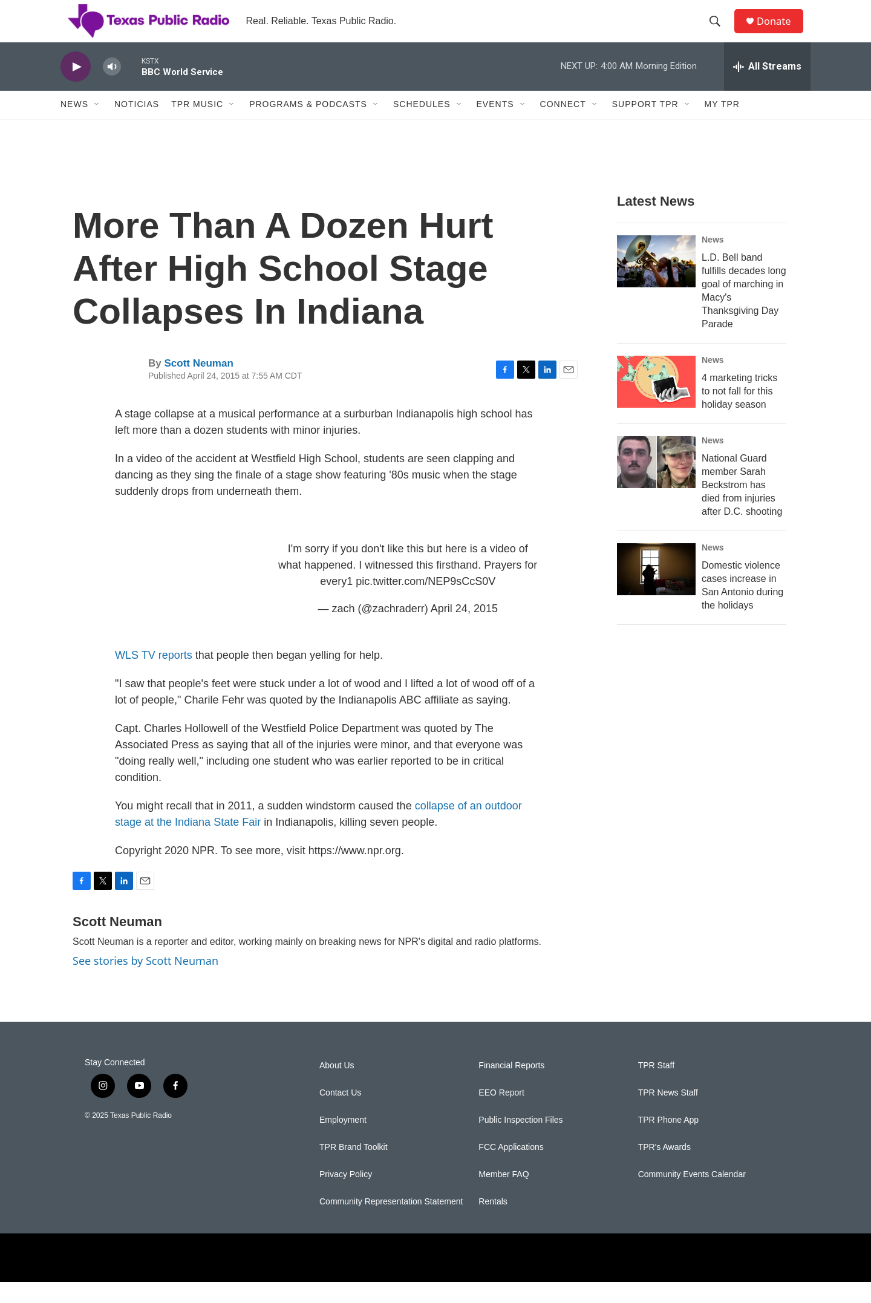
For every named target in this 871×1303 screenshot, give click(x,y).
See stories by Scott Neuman (145, 982)
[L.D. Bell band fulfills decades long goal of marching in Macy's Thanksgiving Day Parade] (656, 282)
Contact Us (340, 1113)
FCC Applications (510, 1168)
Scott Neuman (198, 384)
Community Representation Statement (391, 1222)
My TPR (722, 126)
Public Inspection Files (520, 1141)
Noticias (136, 126)
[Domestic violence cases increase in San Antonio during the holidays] (656, 590)
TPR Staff (656, 1086)
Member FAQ (503, 1195)
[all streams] (767, 88)
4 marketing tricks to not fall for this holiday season (739, 412)
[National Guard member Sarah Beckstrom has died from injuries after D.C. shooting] (656, 483)
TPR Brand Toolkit (353, 1168)
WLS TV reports (153, 676)
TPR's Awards (664, 1168)
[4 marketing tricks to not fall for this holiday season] (656, 403)
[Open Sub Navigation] (97, 126)
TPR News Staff (668, 1113)
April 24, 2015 (464, 630)
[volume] (112, 88)
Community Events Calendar (692, 1195)
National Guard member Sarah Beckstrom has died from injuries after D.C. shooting (742, 506)
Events (495, 126)
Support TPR (645, 126)
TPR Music (197, 126)
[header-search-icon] (719, 32)
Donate (779, 31)
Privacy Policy (345, 1195)
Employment (343, 1141)
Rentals (492, 1222)
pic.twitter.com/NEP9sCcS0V (425, 602)
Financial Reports (511, 1086)
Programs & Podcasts (308, 126)
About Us (336, 1086)
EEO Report (501, 1113)
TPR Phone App (668, 1141)
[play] (75, 88)
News (74, 126)
